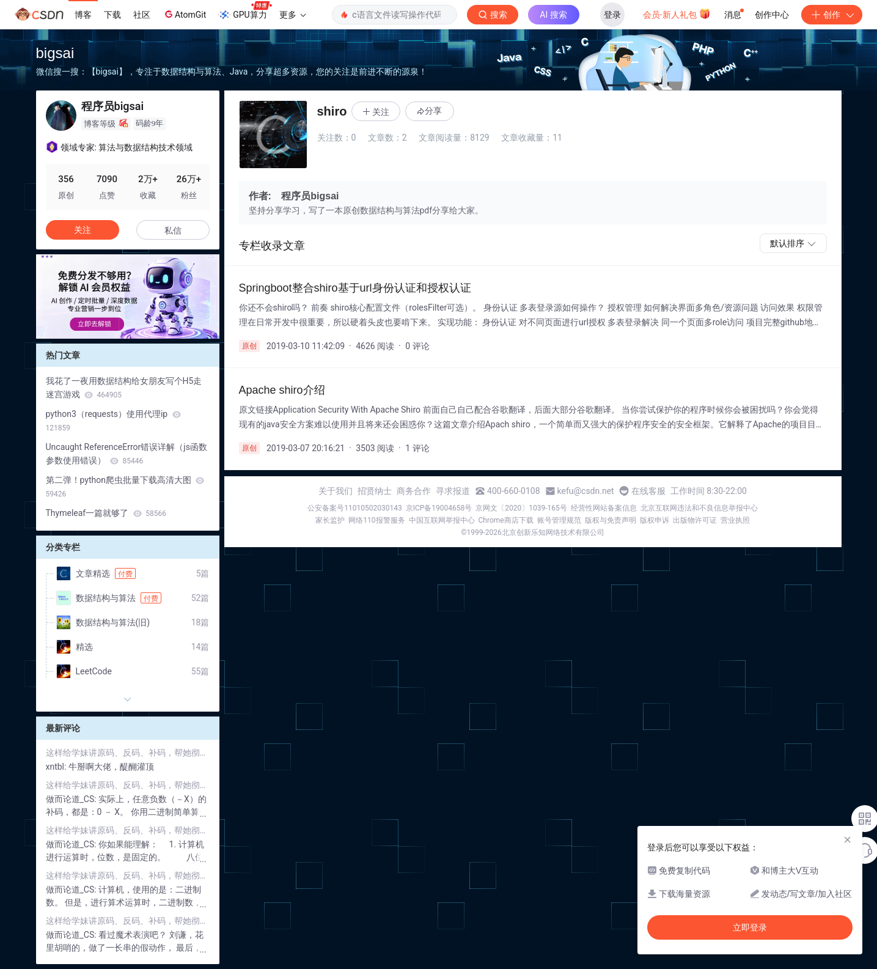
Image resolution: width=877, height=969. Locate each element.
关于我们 (335, 491)
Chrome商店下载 (506, 520)
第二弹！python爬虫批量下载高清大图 (125, 486)
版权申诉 (654, 520)
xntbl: (57, 767)
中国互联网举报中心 (442, 520)
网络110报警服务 (376, 520)
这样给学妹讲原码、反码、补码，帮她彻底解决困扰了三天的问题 (128, 752)
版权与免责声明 (610, 520)
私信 (173, 230)
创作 (831, 15)
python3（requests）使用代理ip (113, 420)
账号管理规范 (559, 520)
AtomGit (184, 14)
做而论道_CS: (72, 799)
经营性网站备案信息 (604, 508)
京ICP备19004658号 (439, 508)
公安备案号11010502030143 (354, 508)
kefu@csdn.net (585, 491)
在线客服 (648, 491)
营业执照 (735, 520)
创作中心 (772, 15)
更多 (292, 15)
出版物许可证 (695, 520)
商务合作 (414, 491)
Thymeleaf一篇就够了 (106, 513)
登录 (612, 15)
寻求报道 (453, 491)
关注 (82, 230)
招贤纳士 (375, 491)
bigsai (55, 53)
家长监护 (330, 520)
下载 (112, 15)
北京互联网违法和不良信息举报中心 (699, 508)
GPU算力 (244, 11)
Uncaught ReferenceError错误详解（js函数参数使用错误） (126, 453)
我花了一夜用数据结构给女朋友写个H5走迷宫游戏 (124, 387)
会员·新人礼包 (677, 13)
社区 (141, 15)
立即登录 (750, 927)
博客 (83, 15)
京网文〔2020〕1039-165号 (521, 508)
